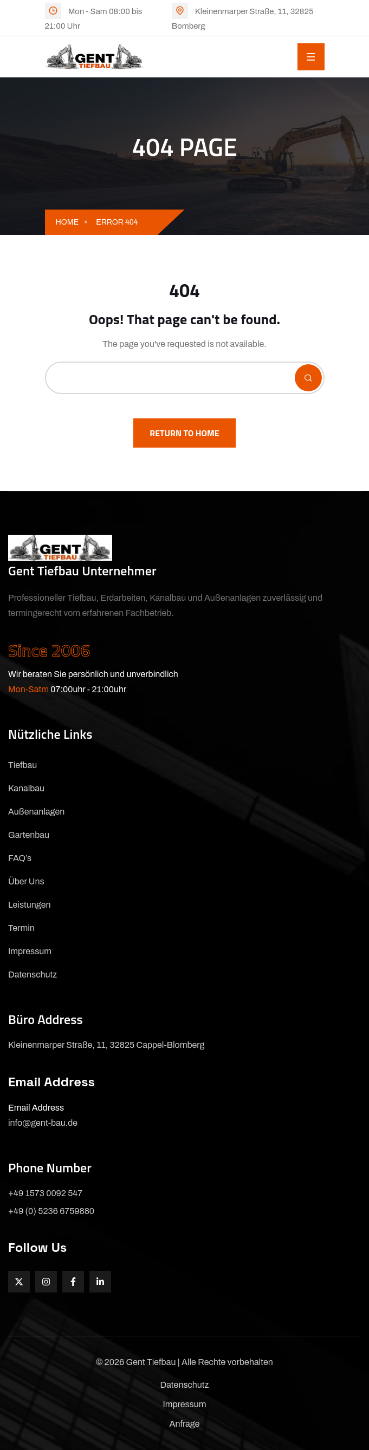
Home (67, 222)
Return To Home (184, 433)
